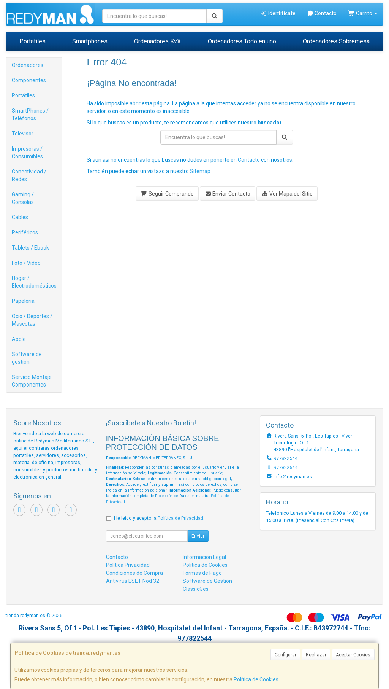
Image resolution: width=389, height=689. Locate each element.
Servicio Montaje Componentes (32, 381)
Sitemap (200, 171)
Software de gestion (27, 358)
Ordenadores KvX (157, 41)
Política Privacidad (128, 565)
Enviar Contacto (228, 194)
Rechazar (316, 654)
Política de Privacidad (180, 518)
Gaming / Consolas (23, 198)
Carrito (362, 13)
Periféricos (25, 232)
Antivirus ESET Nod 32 (132, 581)
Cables (20, 217)
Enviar (197, 536)
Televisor (22, 133)
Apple (19, 339)
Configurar (285, 654)
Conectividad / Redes (29, 175)
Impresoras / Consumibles (27, 152)
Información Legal (204, 557)
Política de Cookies (256, 679)
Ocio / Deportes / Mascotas (32, 320)
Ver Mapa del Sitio (287, 194)
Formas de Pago (202, 573)
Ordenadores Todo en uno (242, 41)
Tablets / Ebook (30, 248)
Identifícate (278, 13)
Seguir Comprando (167, 194)
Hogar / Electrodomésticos (34, 282)
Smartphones (90, 41)
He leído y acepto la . (159, 518)
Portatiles (32, 41)
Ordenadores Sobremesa (336, 41)
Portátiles (23, 95)
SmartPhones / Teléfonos (30, 114)
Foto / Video (26, 263)
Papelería (23, 301)
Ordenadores (27, 65)
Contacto (322, 13)
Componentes (29, 80)
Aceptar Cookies (353, 654)
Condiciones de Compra (134, 573)
